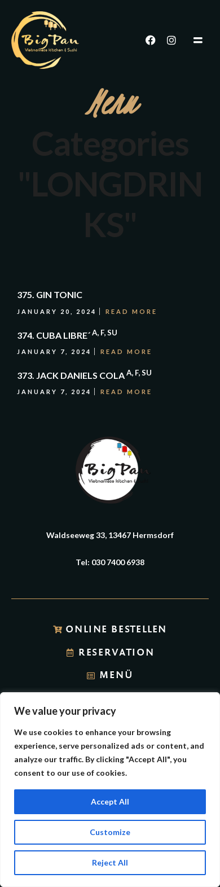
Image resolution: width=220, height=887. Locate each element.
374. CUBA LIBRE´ (67, 335)
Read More (131, 311)
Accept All (110, 801)
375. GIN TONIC (49, 294)
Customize (110, 832)
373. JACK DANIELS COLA (84, 375)
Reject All (110, 862)
